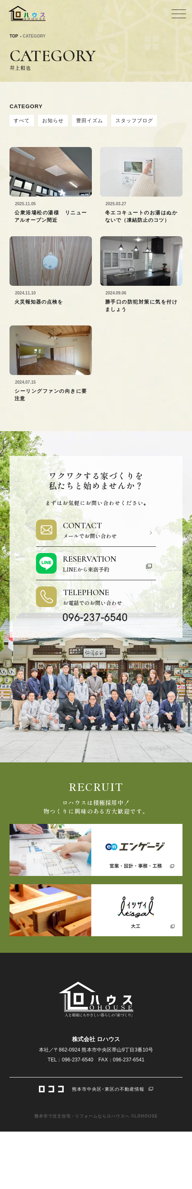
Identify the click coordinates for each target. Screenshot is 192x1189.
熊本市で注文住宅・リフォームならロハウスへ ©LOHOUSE (96, 1116)
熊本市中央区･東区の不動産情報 (96, 1088)
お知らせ (53, 120)
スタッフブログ (134, 120)
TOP (14, 36)
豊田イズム (89, 120)
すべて (22, 120)
